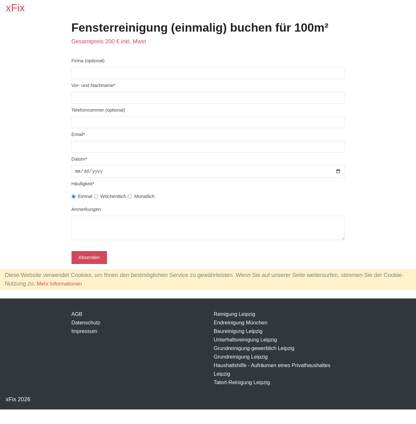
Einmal (85, 203)
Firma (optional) (88, 62)
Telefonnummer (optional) (98, 113)
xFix (16, 8)
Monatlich (144, 203)
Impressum (85, 345)
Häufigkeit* (82, 190)
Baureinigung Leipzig (240, 345)
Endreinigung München (243, 337)
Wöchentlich (113, 203)
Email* (78, 139)
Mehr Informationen (61, 298)
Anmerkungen (86, 215)
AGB (77, 328)
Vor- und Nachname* (93, 87)
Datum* (79, 164)
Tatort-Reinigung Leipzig (244, 397)
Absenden (89, 271)
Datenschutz (87, 337)
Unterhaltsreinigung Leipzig (248, 354)
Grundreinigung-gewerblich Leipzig (258, 362)
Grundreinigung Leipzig (243, 371)
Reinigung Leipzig (236, 328)
